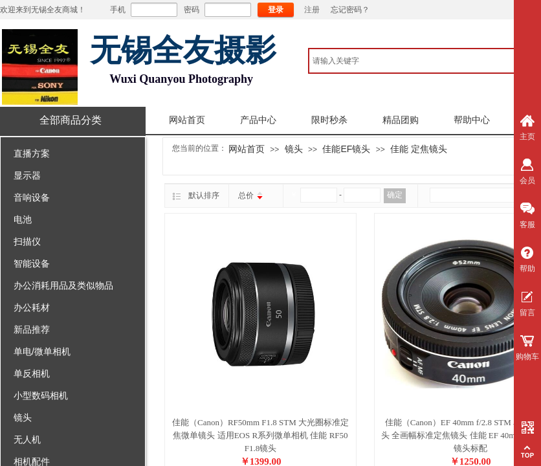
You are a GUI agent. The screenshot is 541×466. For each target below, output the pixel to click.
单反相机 (32, 373)
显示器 (27, 175)
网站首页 (187, 120)
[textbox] (423, 61)
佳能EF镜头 (346, 149)
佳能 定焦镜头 (418, 149)
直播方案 (32, 153)
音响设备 (32, 197)
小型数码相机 (41, 395)
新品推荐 (32, 329)
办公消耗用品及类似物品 (63, 285)
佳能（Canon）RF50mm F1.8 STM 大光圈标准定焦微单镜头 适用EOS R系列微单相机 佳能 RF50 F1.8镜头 (260, 435)
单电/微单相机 (42, 351)
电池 (23, 219)
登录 (275, 9)
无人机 (27, 439)
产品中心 (258, 120)
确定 (395, 194)
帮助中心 (472, 120)
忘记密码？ (350, 9)
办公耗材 (32, 307)
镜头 (23, 417)
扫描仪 (27, 241)
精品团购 (400, 120)
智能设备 (32, 263)
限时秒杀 (329, 120)
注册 (312, 9)
